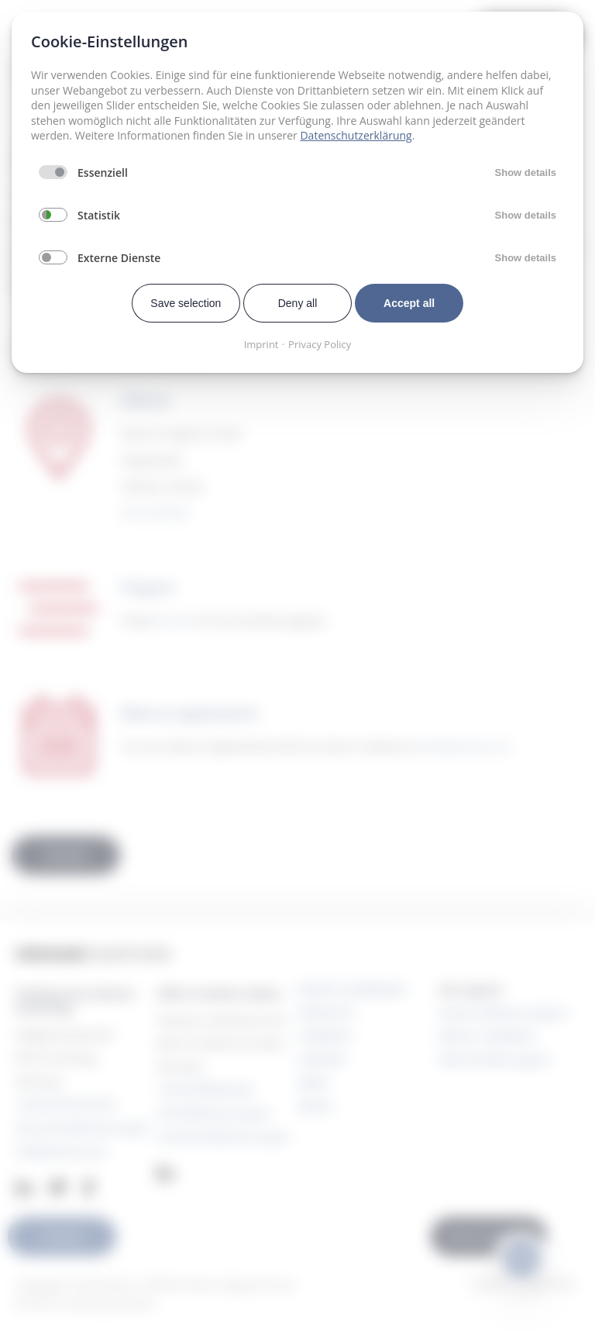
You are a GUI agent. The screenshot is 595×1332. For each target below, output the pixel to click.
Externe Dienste (118, 257)
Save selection (185, 303)
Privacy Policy (319, 344)
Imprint (261, 344)
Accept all (409, 303)
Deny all (298, 303)
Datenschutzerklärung (355, 135)
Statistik (98, 215)
